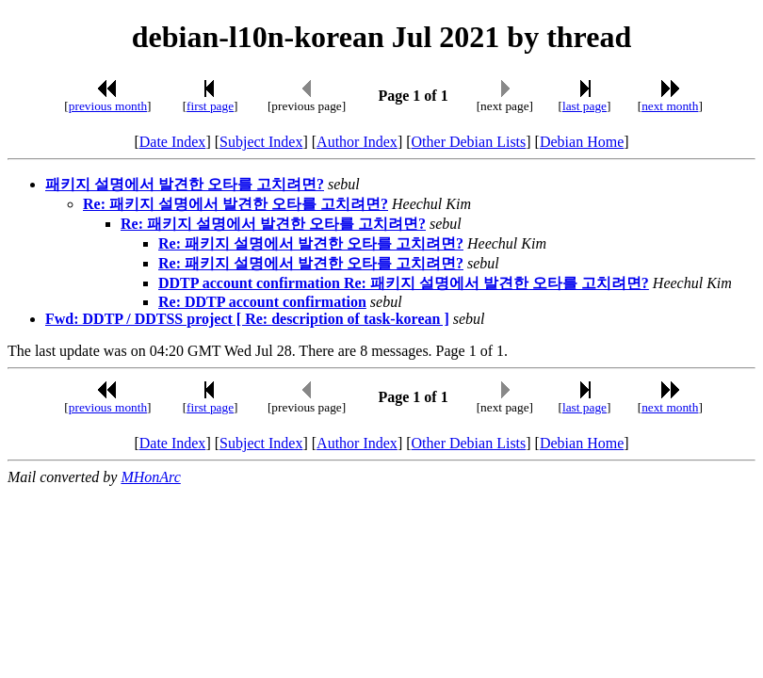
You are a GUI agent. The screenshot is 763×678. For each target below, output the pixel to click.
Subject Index (260, 142)
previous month (108, 106)
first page (210, 106)
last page (584, 106)
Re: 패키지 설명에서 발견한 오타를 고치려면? (235, 204)
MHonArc (150, 477)
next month (669, 106)
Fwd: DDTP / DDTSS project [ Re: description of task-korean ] (247, 319)
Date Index (172, 142)
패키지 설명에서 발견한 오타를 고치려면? (184, 184)
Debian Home (582, 142)
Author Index (357, 142)
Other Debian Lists (469, 142)
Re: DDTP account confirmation (262, 302)
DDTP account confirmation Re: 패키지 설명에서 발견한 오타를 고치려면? (403, 283)
